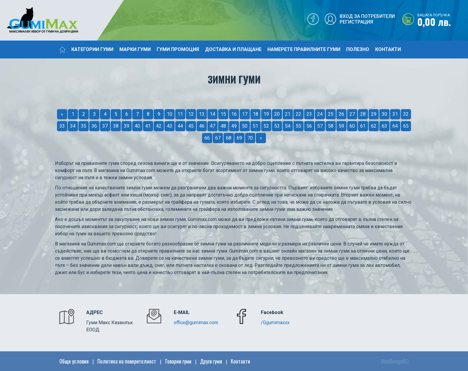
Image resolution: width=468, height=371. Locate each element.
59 (341, 126)
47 (212, 126)
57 (320, 126)
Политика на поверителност (126, 361)
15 (223, 114)
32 (406, 114)
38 (115, 126)
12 (191, 114)
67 (218, 138)
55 (298, 126)
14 (212, 114)
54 (287, 126)
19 (266, 114)
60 (352, 126)
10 (169, 114)
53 (277, 126)
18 (255, 114)
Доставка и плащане (233, 49)
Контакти (388, 49)
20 (277, 114)
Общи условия (74, 361)
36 (94, 126)
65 (406, 126)
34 (73, 126)
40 (137, 126)
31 (395, 114)
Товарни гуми (178, 361)
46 (201, 126)
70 (250, 138)
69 (239, 138)
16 (234, 114)
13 (201, 114)
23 (309, 114)
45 (191, 126)
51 (255, 126)
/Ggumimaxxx (275, 322)
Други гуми (211, 361)
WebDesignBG (395, 361)
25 (330, 114)
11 (180, 114)
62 (373, 126)
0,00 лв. (442, 20)
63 (384, 126)
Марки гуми (135, 49)
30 (384, 114)
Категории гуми (92, 49)
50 (244, 126)
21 (287, 114)
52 (266, 126)
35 (83, 126)
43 (169, 126)
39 (126, 126)
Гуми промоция (178, 49)
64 (395, 126)
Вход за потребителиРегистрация (367, 19)
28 (363, 114)
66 (207, 138)
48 (223, 126)
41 (148, 126)
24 (320, 114)
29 (373, 114)
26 (341, 114)
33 (62, 126)
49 (234, 126)
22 (298, 114)
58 (330, 126)
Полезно (357, 49)
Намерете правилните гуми (303, 49)
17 (244, 114)
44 (180, 126)
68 (228, 138)
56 (309, 126)
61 (363, 126)
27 (352, 114)
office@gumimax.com (196, 322)
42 (158, 126)
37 (105, 126)
